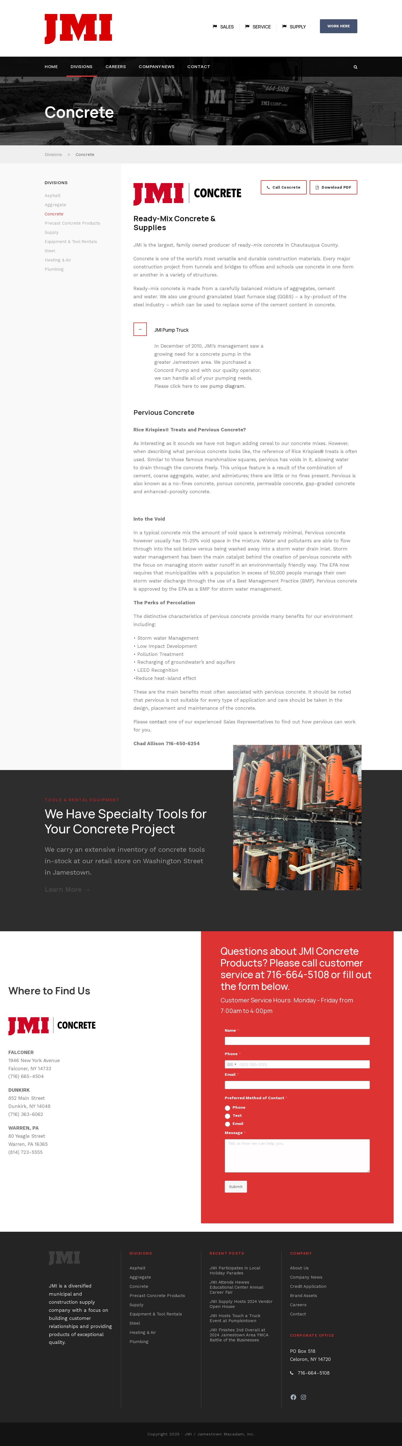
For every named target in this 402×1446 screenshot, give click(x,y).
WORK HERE (338, 26)
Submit (236, 1186)
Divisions (82, 66)
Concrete (54, 213)
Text (237, 1115)
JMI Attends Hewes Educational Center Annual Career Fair (236, 1287)
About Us (299, 1268)
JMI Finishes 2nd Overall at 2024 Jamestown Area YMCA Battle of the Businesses (239, 1334)
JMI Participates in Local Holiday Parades (235, 1270)
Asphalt (53, 195)
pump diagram (226, 386)
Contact (198, 66)
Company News (156, 66)
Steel (50, 250)
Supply (52, 232)
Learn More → (67, 889)
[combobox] (231, 1064)
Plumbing (54, 269)
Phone (239, 1107)
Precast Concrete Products (72, 223)
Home (51, 66)
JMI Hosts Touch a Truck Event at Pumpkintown (235, 1318)
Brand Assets (303, 1295)
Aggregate (55, 204)
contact (158, 722)
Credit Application (308, 1286)
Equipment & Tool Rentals (71, 241)
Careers (116, 66)
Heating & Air (58, 260)
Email (238, 1123)
